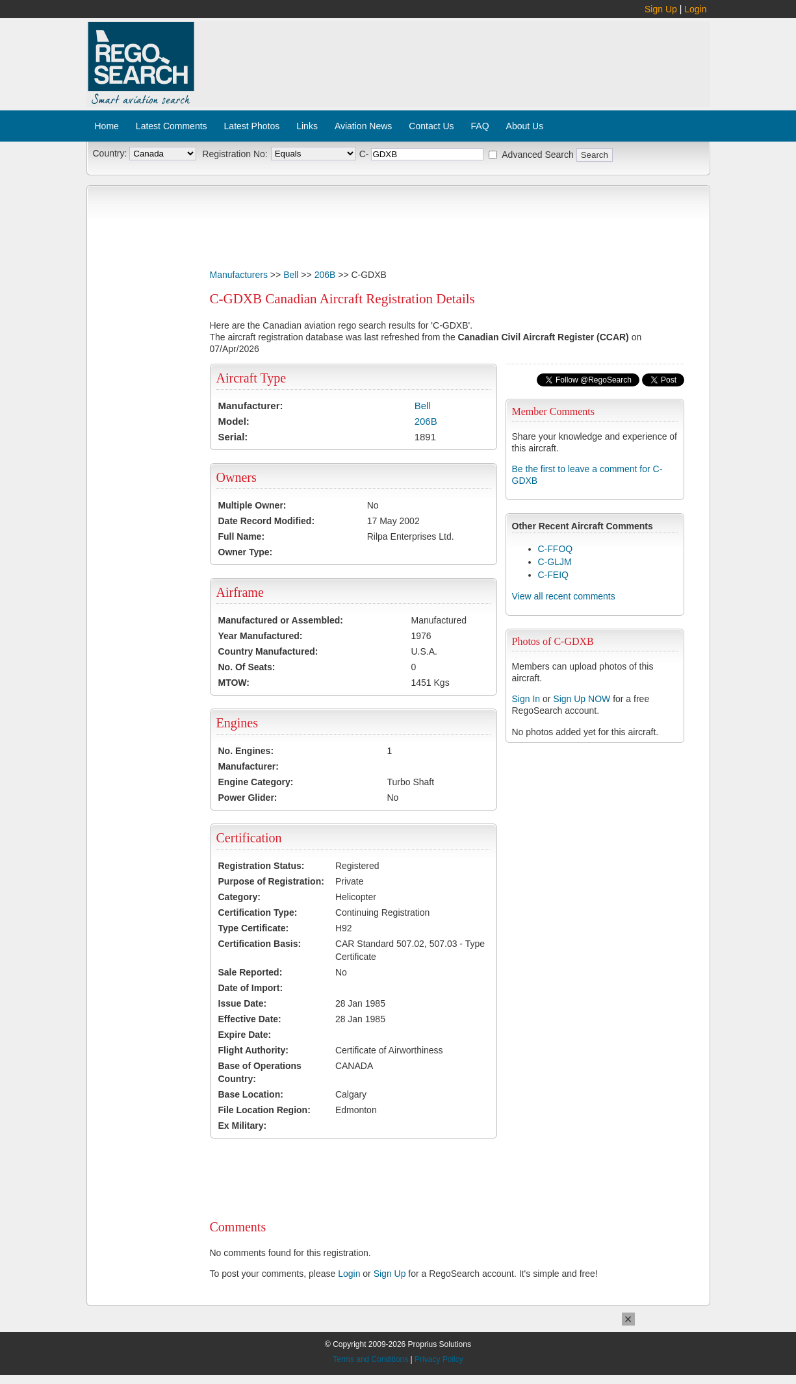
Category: (239, 897)
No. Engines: (246, 751)
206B (325, 275)
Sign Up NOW (581, 699)
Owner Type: (245, 552)
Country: (110, 153)
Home (107, 126)
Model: (234, 421)
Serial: (233, 436)
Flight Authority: (253, 1050)
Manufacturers (239, 275)
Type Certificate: (253, 928)
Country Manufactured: (268, 651)
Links (307, 126)
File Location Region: (264, 1110)
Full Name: (241, 536)
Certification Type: (258, 912)
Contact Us (431, 126)
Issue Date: (242, 1003)
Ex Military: (242, 1125)
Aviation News (363, 126)
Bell (290, 275)
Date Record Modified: (266, 521)
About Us (525, 126)
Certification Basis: (260, 943)
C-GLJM (555, 562)
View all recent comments (563, 596)
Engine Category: (256, 782)
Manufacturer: (250, 405)
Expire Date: (245, 1034)
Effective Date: (249, 1019)
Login (695, 9)
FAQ (480, 126)
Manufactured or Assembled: (280, 620)
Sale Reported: (250, 972)
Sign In (526, 699)
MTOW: (234, 682)
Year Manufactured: (260, 636)
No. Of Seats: (247, 667)
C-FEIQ (553, 575)
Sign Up (661, 9)
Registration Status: (261, 866)
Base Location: (250, 1094)
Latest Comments (171, 126)
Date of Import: (250, 988)
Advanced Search (538, 154)
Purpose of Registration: (271, 881)
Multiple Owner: (252, 505)
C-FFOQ (555, 549)
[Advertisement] (452, 57)
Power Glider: (247, 797)
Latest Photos (252, 126)
